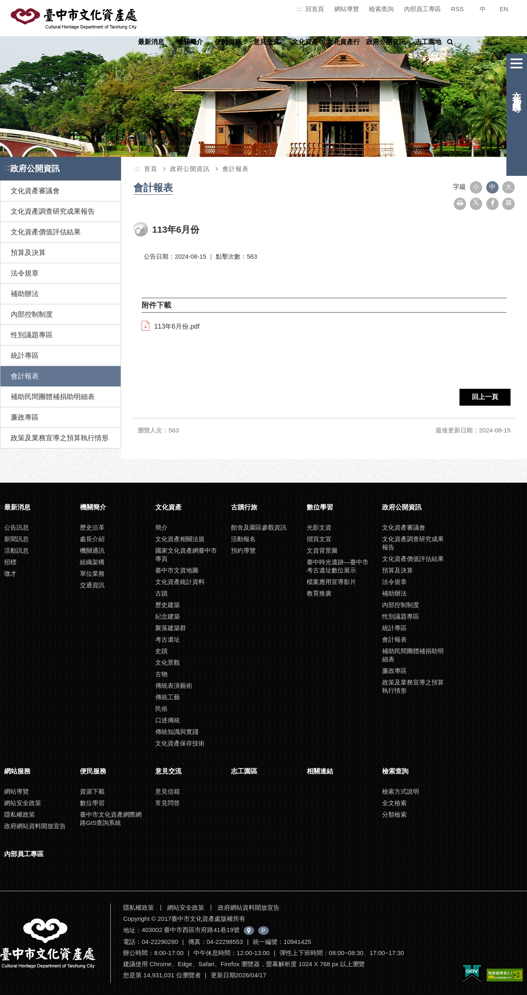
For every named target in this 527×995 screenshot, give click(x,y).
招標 (10, 561)
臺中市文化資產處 (75, 19)
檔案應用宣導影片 (331, 581)
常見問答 (167, 802)
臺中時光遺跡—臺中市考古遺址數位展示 (337, 566)
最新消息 (151, 41)
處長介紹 (92, 538)
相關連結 (320, 771)
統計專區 (25, 356)
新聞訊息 (16, 538)
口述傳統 (167, 720)
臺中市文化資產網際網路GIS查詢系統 (111, 818)
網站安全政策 (22, 802)
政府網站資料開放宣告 (35, 825)
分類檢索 (394, 814)
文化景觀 (167, 662)
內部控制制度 (32, 314)
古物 (161, 673)
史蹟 (161, 650)
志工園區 (244, 771)
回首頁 (314, 8)
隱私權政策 (19, 814)
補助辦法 (25, 294)
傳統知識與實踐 (176, 731)
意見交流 (266, 41)
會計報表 (25, 376)
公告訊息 (16, 527)
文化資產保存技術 (180, 743)
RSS (457, 8)
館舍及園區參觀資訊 (259, 527)
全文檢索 (394, 802)
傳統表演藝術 (173, 685)
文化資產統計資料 (180, 581)
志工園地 (428, 41)
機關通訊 (92, 550)
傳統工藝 (167, 697)
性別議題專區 (32, 335)
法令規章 (25, 273)
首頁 (150, 168)
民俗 (161, 708)
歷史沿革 (92, 527)
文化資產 (305, 41)
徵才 (10, 573)
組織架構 (92, 561)
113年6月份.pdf (176, 326)
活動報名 (243, 538)
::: (299, 8)
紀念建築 (167, 616)
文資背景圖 (322, 550)
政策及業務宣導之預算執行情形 (60, 438)
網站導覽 (346, 8)
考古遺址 (167, 639)
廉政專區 (25, 417)
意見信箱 (167, 791)
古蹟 (161, 593)
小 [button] (476, 186)
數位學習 (320, 507)
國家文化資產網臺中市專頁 (186, 554)
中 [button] (492, 186)
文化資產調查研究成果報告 (53, 211)
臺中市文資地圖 (176, 570)
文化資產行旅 (343, 50)
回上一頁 (485, 396)
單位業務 (92, 573)
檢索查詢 (381, 8)
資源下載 (92, 791)
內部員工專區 (422, 8)
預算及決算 (28, 253)
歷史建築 (167, 604)
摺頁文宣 (319, 538)
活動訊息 (16, 550)
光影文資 (319, 527)
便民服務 (228, 41)
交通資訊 (92, 585)
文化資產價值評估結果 (46, 232)
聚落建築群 (170, 627)
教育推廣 (319, 593)
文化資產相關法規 (180, 538)
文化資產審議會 (35, 191)
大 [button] (508, 186)
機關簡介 (190, 41)
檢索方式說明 (400, 791)
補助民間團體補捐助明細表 (53, 397)
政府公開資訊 (386, 41)
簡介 (161, 527)
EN (504, 8)
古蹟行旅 (244, 507)
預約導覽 (243, 550)
